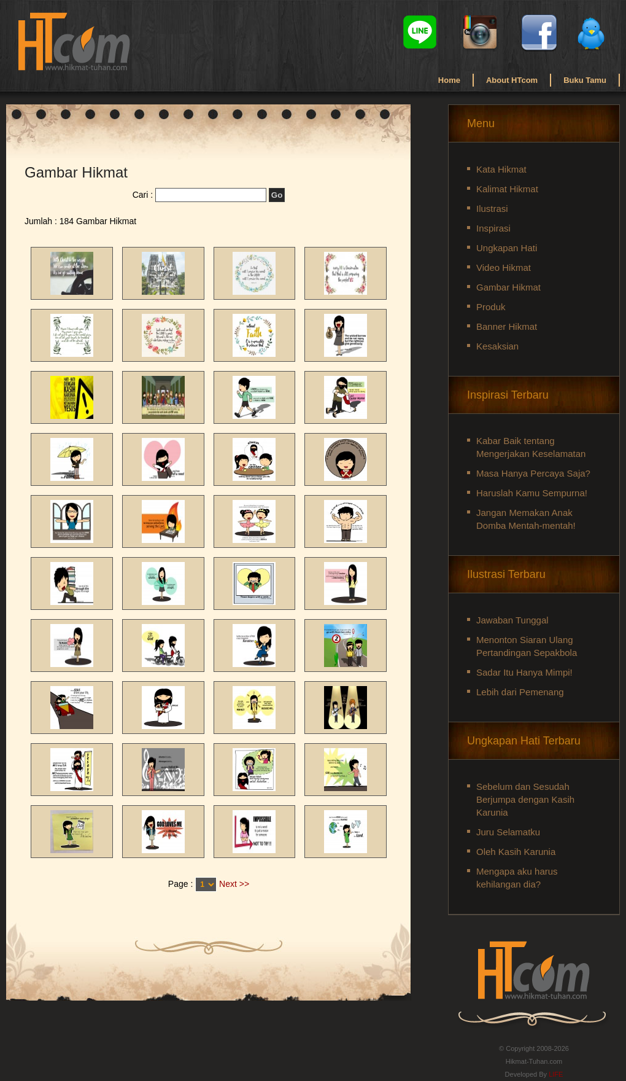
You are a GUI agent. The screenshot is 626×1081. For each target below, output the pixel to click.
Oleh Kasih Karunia (515, 851)
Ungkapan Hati (506, 248)
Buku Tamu (584, 80)
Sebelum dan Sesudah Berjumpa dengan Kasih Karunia (525, 799)
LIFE (556, 1074)
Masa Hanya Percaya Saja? (533, 473)
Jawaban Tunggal (512, 620)
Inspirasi (493, 228)
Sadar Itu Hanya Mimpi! (524, 672)
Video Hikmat (503, 267)
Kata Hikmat (501, 169)
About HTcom (512, 80)
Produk (491, 307)
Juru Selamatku (508, 832)
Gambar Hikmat (508, 287)
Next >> (234, 884)
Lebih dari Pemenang (520, 692)
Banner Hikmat (506, 326)
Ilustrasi (492, 208)
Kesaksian (497, 346)
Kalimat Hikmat (507, 189)
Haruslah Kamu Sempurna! (531, 493)
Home (449, 80)
